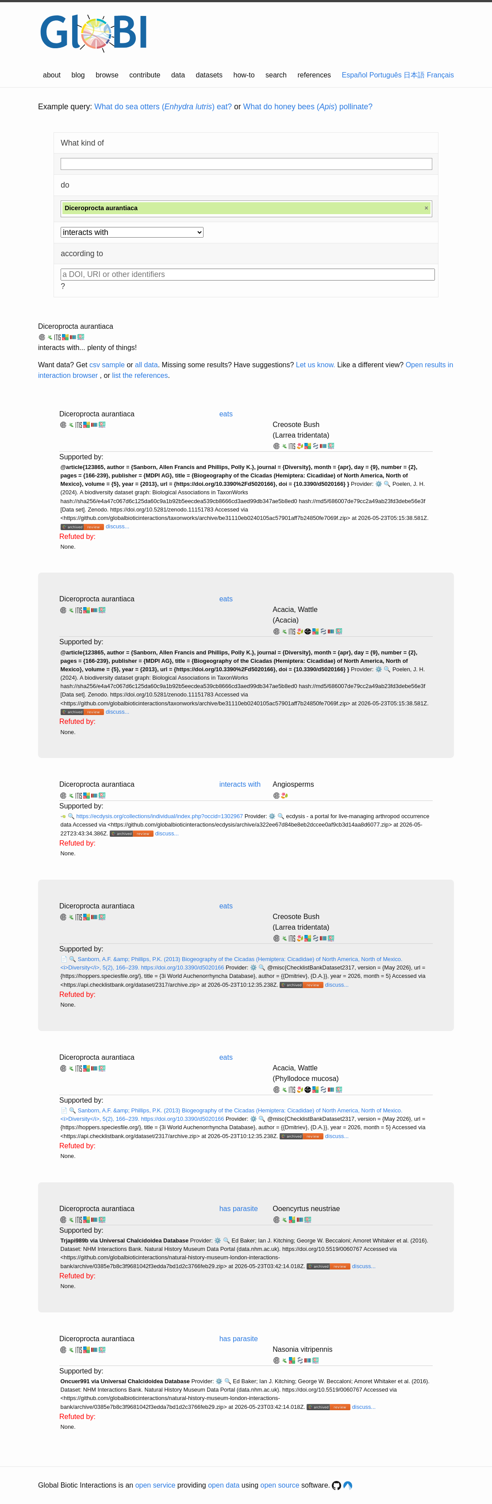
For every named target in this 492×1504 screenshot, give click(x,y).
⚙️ (378, 484)
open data (223, 1485)
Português (385, 75)
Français (440, 75)
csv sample (107, 365)
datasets (209, 75)
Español (355, 75)
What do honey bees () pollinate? (308, 106)
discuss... (117, 526)
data (178, 75)
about (52, 75)
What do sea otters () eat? (163, 106)
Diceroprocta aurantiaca (75, 326)
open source (280, 1485)
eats (226, 414)
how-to (244, 75)
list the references (140, 375)
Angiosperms (293, 784)
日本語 (414, 75)
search (276, 75)
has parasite (238, 1208)
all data (146, 365)
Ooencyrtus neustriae (306, 1208)
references (314, 75)
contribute (144, 75)
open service (155, 1485)
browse (107, 75)
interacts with (240, 784)
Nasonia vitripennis (302, 1349)
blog (78, 75)
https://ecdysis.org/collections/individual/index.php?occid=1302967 (160, 816)
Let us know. (315, 365)
